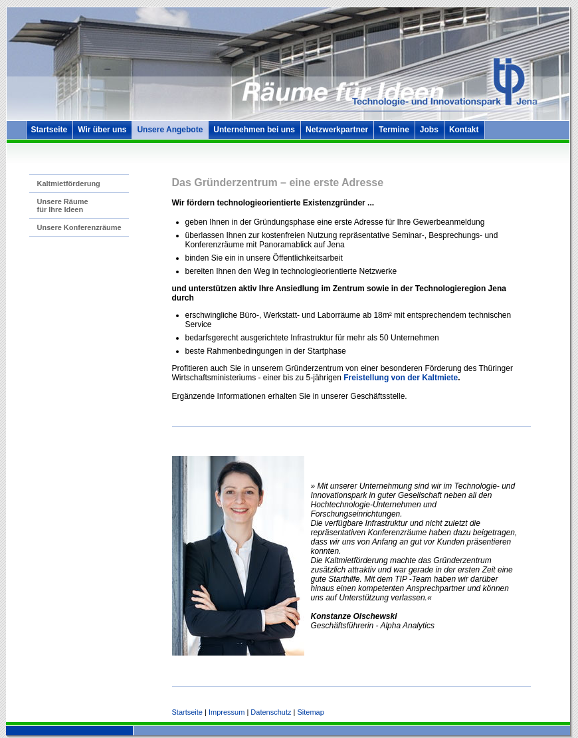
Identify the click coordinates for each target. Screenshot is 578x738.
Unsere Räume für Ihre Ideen (62, 205)
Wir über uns (102, 129)
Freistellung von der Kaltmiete (400, 377)
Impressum (226, 712)
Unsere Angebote (170, 129)
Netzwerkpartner (337, 129)
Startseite (49, 129)
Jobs (429, 129)
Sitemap (310, 712)
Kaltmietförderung (68, 183)
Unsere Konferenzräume (79, 227)
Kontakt (464, 129)
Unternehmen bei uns (254, 129)
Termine (394, 129)
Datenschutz (270, 712)
